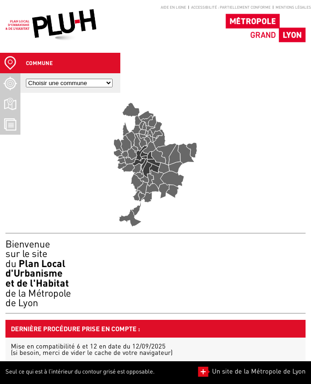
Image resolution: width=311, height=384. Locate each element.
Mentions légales (293, 7)
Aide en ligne (173, 7)
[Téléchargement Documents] (10, 124)
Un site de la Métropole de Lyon (252, 371)
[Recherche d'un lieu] (10, 83)
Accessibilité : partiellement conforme (231, 7)
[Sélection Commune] (10, 63)
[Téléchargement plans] (10, 104)
